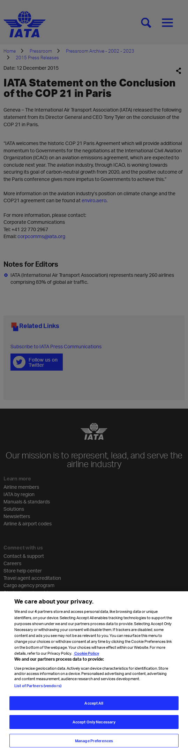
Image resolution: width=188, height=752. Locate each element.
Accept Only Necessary (94, 724)
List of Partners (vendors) (37, 688)
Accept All (93, 705)
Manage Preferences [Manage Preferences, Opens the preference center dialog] (94, 743)
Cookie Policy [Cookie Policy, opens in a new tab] (86, 656)
